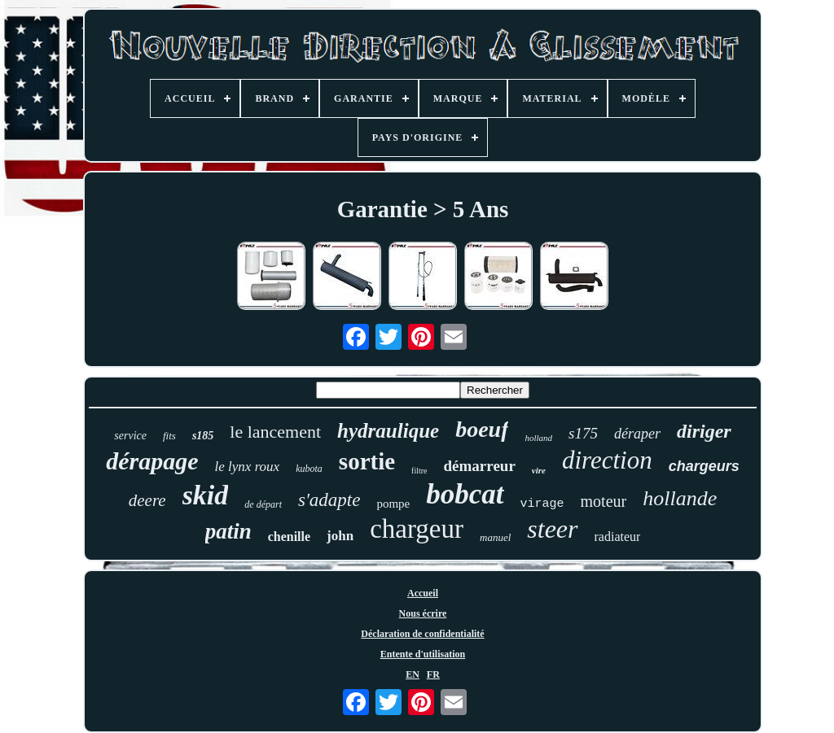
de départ (263, 504)
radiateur (618, 536)
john (340, 535)
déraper (637, 433)
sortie (367, 461)
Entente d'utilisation (422, 654)
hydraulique (388, 431)
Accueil (422, 593)
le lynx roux (247, 466)
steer (552, 528)
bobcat (464, 494)
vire (539, 470)
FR (433, 674)
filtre (419, 470)
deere (147, 500)
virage (542, 504)
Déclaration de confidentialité (422, 633)
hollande (680, 498)
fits (169, 436)
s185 (202, 436)
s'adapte (329, 500)
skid (205, 495)
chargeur (416, 528)
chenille (289, 536)
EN (412, 674)
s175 (583, 433)
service (130, 436)
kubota (309, 468)
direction (607, 460)
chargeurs (704, 466)
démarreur (480, 465)
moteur (604, 501)
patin (228, 531)
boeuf (481, 429)
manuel (495, 537)
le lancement (275, 431)
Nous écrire (423, 613)
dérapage (152, 460)
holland (538, 438)
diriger (704, 431)
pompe (393, 503)
